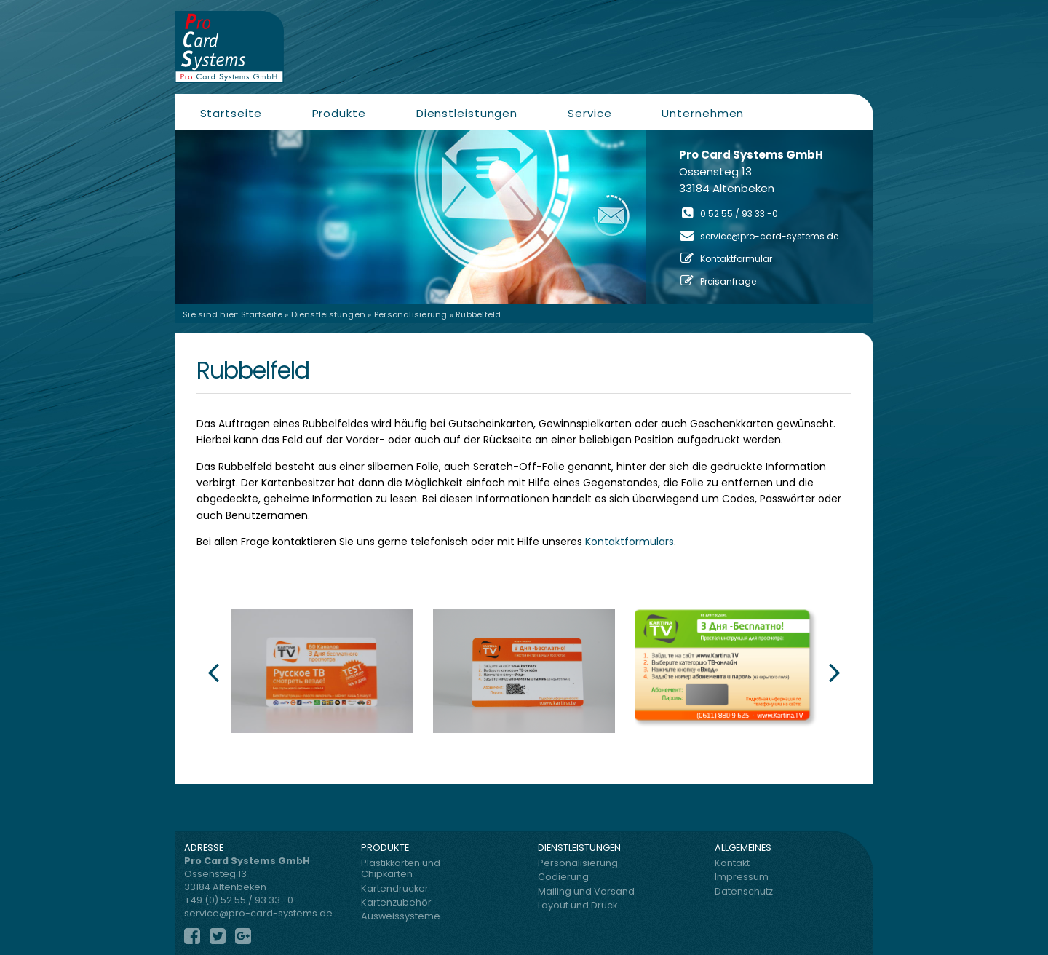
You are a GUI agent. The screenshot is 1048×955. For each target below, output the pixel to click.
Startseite (231, 113)
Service (589, 113)
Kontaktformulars (629, 541)
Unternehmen (703, 113)
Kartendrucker (395, 888)
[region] (524, 217)
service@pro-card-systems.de (769, 236)
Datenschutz (744, 891)
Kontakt (732, 863)
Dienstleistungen (466, 113)
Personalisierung (411, 314)
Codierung (563, 877)
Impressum (742, 877)
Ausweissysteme (400, 916)
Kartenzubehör (396, 902)
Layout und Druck (577, 905)
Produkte (339, 113)
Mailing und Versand (586, 891)
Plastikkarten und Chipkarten (400, 868)
